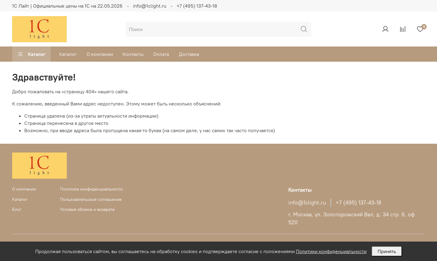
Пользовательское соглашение (91, 199)
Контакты (133, 54)
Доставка (189, 54)
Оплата (161, 54)
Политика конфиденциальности (91, 189)
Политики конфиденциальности (331, 251)
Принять (387, 251)
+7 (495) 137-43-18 (197, 6)
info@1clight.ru (149, 6)
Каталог (31, 54)
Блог (17, 209)
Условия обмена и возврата (87, 209)
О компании (99, 54)
